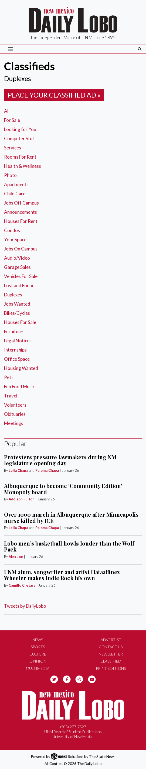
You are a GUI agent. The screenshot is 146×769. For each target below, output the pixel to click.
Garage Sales (17, 267)
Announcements (20, 212)
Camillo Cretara (22, 585)
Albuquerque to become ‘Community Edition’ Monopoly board (63, 488)
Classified (110, 661)
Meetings (13, 423)
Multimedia (37, 668)
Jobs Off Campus (21, 203)
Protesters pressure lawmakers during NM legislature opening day (60, 460)
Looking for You (20, 129)
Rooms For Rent (20, 157)
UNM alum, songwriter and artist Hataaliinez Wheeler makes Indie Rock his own (62, 574)
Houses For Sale (20, 322)
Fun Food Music (19, 386)
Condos (12, 230)
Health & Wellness (22, 166)
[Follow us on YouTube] (92, 678)
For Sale (12, 120)
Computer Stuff (20, 138)
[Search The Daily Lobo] (139, 49)
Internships (15, 350)
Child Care (14, 193)
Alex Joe (16, 556)
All (6, 111)
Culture (37, 654)
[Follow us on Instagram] (79, 678)
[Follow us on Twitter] (54, 678)
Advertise (111, 639)
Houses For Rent (21, 221)
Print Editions (111, 668)
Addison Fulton (22, 499)
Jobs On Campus (21, 249)
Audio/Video (17, 258)
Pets (8, 377)
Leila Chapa (18, 470)
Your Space (15, 239)
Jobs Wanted (17, 304)
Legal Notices (18, 340)
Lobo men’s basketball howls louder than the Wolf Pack (69, 546)
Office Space (17, 359)
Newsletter (111, 654)
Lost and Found (19, 285)
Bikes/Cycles (17, 313)
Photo (10, 175)
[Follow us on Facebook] (67, 678)
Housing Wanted (21, 368)
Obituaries (15, 414)
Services (12, 148)
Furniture (13, 331)
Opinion (37, 661)
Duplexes (13, 294)
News (37, 639)
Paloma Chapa (47, 470)
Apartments (16, 184)
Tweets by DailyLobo (25, 606)
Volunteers (15, 405)
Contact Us (111, 646)
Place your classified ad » (54, 95)
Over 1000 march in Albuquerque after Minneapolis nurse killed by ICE (71, 517)
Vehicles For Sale (21, 276)
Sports (38, 646)
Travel (10, 396)
